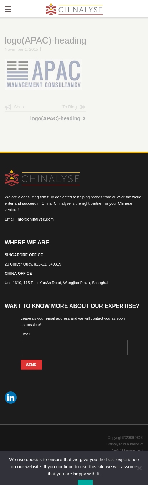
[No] (139, 467)
